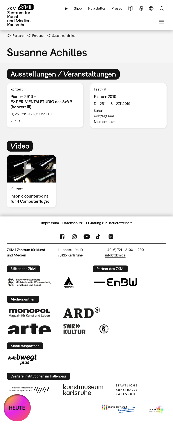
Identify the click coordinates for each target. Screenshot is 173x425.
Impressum (50, 223)
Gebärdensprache (141, 8)
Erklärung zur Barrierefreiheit (109, 223)
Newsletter (97, 8)
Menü (162, 22)
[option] (45, 105)
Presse (117, 8)
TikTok (98, 236)
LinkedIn (111, 236)
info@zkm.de (115, 255)
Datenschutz (72, 223)
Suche (162, 8)
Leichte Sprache (130, 8)
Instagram (74, 236)
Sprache (151, 8)
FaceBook (62, 236)
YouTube (86, 236)
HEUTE (17, 408)
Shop (78, 8)
